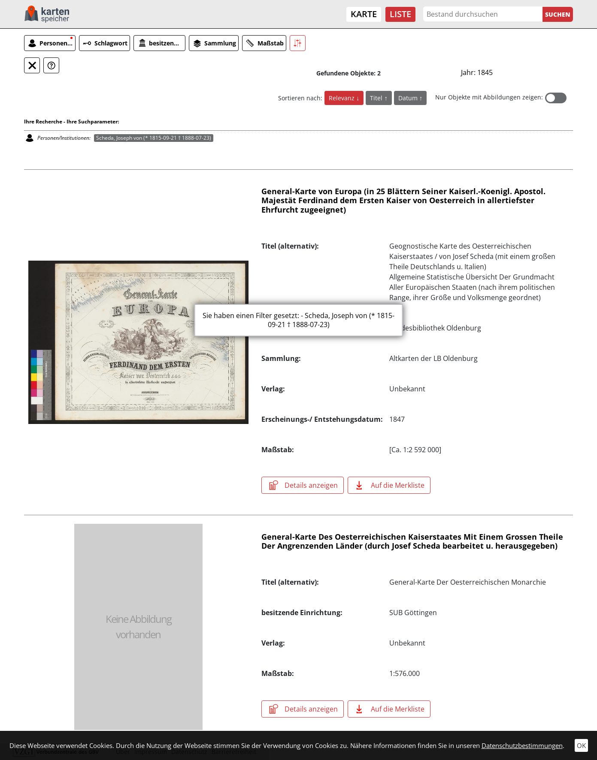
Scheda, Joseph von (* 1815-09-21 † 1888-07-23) (153, 137)
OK (581, 745)
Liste (400, 14)
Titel (377, 98)
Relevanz (342, 98)
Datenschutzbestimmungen (522, 745)
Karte (364, 14)
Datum (408, 98)
